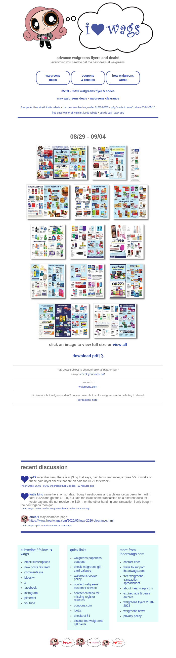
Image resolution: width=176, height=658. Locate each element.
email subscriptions (37, 562)
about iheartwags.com (138, 588)
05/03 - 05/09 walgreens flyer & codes (87, 91)
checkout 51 (82, 616)
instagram (31, 593)
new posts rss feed (37, 567)
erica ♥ (34, 517)
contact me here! (88, 399)
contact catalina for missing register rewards (86, 596)
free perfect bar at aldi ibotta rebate (40, 107)
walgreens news (134, 611)
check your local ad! (92, 374)
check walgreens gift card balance (87, 568)
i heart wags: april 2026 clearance (39, 525)
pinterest (30, 598)
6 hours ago (83, 508)
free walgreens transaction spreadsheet (133, 579)
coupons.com (83, 605)
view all (120, 344)
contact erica (132, 562)
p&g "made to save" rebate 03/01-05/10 (133, 107)
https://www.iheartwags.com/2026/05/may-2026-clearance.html (71, 520)
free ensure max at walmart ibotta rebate (74, 112)
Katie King (36, 494)
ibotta (77, 610)
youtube (29, 603)
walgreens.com (88, 386)
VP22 (32, 477)
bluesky (29, 577)
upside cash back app (112, 112)
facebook (30, 587)
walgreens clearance (104, 98)
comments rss (33, 572)
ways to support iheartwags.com (134, 569)
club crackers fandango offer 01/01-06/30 (85, 107)
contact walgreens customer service (86, 586)
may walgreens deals (72, 98)
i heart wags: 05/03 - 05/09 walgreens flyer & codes (48, 485)
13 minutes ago (85, 485)
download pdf (87, 356)
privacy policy (132, 616)
